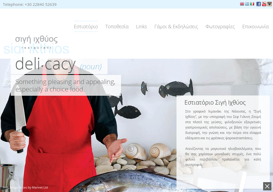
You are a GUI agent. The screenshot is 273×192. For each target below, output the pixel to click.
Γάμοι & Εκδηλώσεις (176, 26)
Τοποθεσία (117, 26)
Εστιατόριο (86, 26)
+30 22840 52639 (41, 4)
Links (141, 26)
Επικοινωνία (255, 26)
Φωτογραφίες (220, 26)
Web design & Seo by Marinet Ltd (25, 187)
